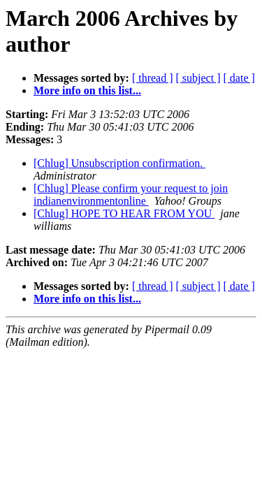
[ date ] (239, 78)
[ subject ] (198, 78)
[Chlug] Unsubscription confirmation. (119, 163)
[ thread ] (152, 78)
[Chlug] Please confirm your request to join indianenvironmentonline (131, 194)
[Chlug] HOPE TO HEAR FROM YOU (124, 213)
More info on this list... (87, 90)
